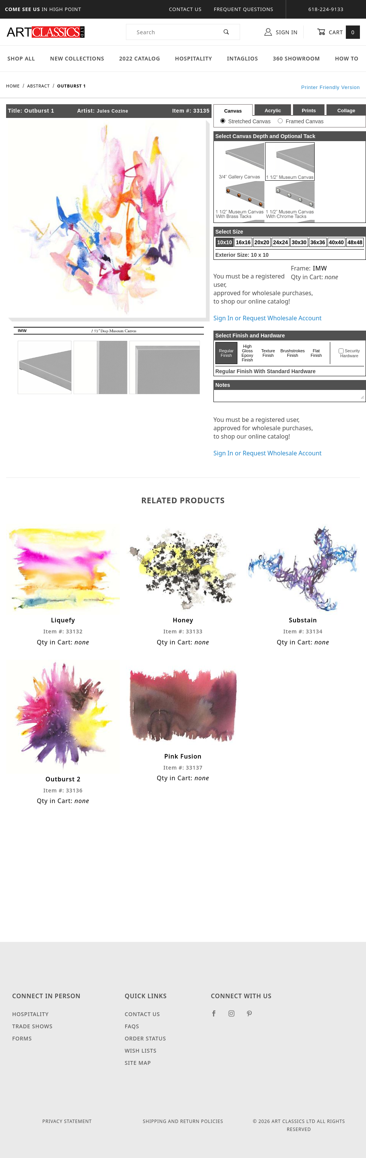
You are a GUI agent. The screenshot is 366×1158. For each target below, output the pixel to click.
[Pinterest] (252, 1016)
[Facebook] (217, 1016)
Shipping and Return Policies (183, 1121)
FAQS (132, 1026)
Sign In (281, 32)
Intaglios (242, 58)
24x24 (280, 242)
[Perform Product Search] (226, 32)
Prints (309, 110)
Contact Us (185, 9)
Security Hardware (350, 353)
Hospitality (193, 58)
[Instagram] (234, 1016)
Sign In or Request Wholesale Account (267, 318)
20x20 (262, 242)
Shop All (21, 58)
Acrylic (272, 110)
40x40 (336, 242)
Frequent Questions (244, 9)
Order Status (145, 1038)
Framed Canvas (305, 121)
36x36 (317, 242)
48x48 (355, 242)
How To (346, 58)
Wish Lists (141, 1050)
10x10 (224, 242)
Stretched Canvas (249, 121)
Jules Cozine (112, 111)
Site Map (138, 1062)
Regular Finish (226, 353)
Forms (22, 1038)
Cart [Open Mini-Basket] (338, 31)
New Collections (77, 58)
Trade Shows (32, 1026)
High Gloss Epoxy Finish (247, 353)
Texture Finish (268, 353)
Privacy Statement (67, 1121)
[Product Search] (169, 32)
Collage (346, 110)
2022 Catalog (139, 58)
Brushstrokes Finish (292, 353)
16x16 (243, 242)
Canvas (233, 111)
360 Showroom (296, 58)
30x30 (299, 242)
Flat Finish (316, 353)
